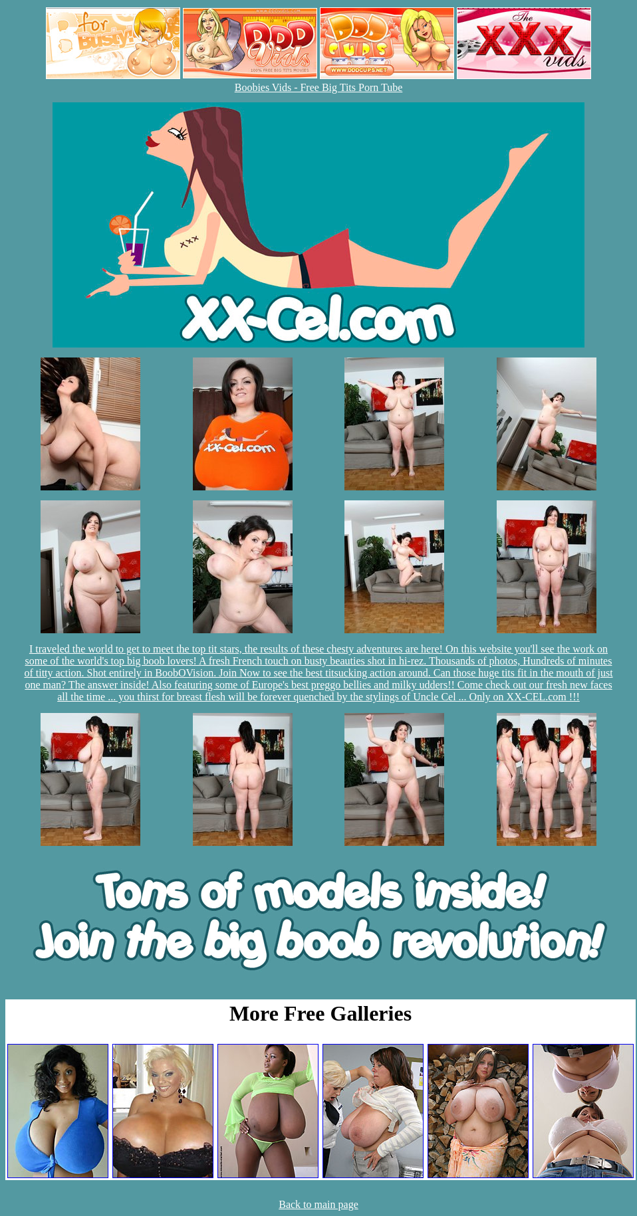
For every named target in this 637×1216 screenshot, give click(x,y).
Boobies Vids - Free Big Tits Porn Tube (319, 87)
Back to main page (318, 1204)
